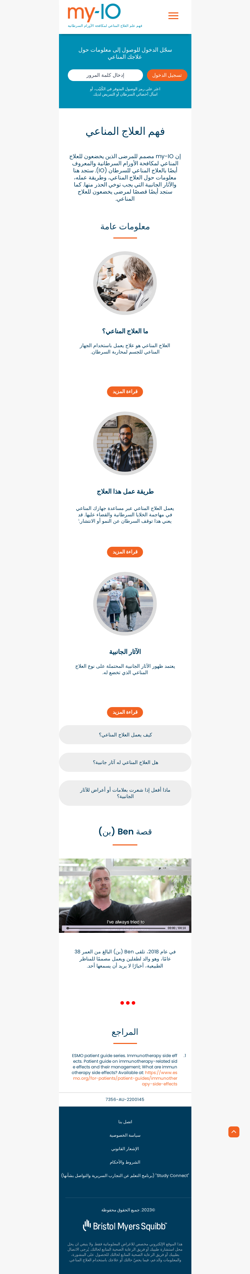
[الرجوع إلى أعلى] (232, 1131)
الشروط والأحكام (125, 1162)
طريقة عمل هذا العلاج (125, 491)
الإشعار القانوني (125, 1149)
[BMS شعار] (125, 1225)
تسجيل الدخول (167, 75)
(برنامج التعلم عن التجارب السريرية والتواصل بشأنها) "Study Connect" (125, 1175)
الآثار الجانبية (125, 652)
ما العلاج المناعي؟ (125, 331)
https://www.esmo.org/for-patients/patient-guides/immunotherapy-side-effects (125, 1078)
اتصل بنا (125, 1122)
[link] (125, 283)
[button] (57, 570)
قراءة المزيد (125, 391)
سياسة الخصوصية (125, 1135)
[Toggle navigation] (173, 6)
